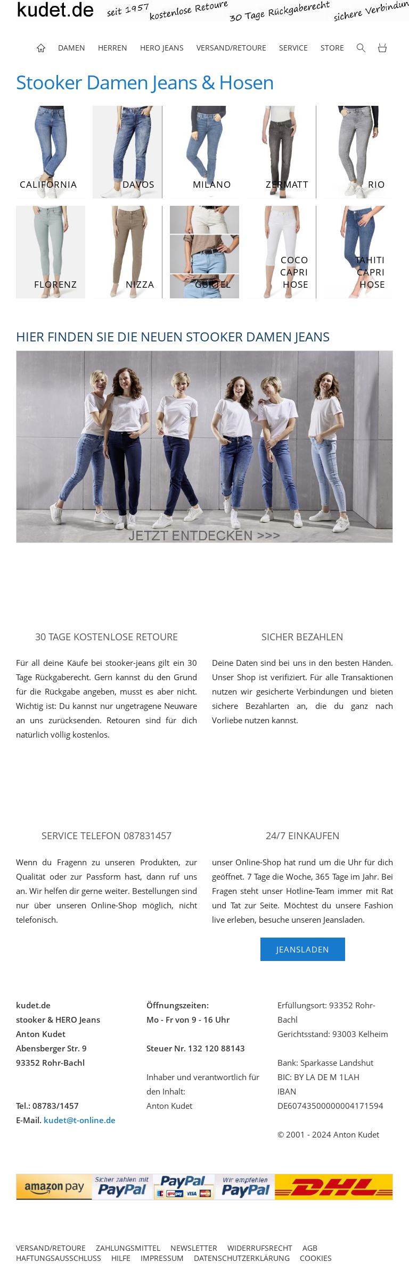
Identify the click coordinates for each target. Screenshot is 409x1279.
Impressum (162, 1258)
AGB (309, 1248)
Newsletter (193, 1248)
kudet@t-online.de (80, 1120)
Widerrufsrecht (259, 1248)
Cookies (316, 1258)
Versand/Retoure (51, 1248)
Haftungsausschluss (58, 1258)
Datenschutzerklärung (242, 1258)
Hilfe (120, 1258)
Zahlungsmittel (128, 1248)
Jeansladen (302, 949)
